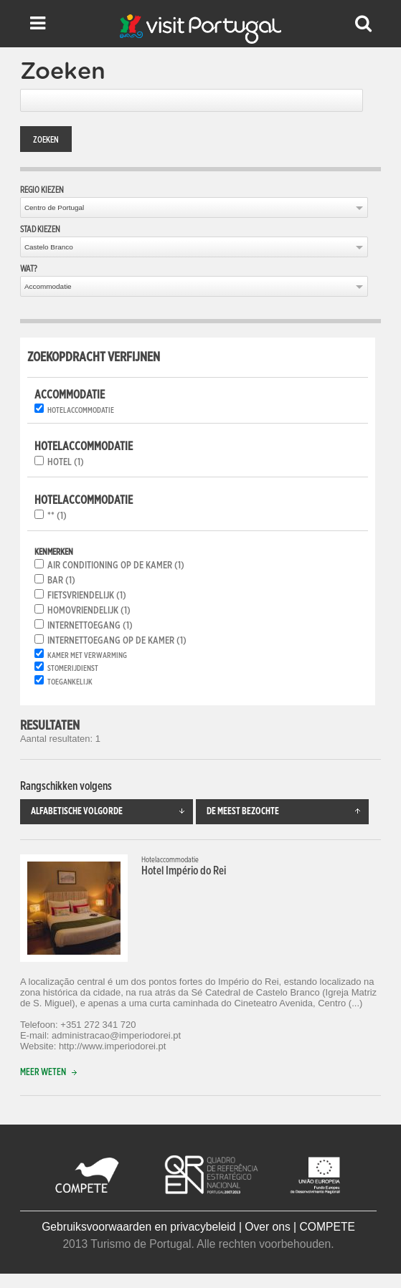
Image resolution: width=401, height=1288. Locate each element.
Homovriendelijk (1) (89, 611)
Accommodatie (48, 286)
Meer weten (51, 1072)
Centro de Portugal (54, 207)
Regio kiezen (42, 190)
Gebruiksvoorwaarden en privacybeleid (138, 1227)
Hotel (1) (65, 462)
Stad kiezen (40, 229)
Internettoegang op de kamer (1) (117, 641)
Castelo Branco (48, 247)
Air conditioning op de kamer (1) (115, 565)
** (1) (57, 516)
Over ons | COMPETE (300, 1227)
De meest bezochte (288, 811)
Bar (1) (61, 581)
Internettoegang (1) (90, 626)
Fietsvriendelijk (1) (86, 596)
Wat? (28, 268)
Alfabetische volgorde (112, 811)
